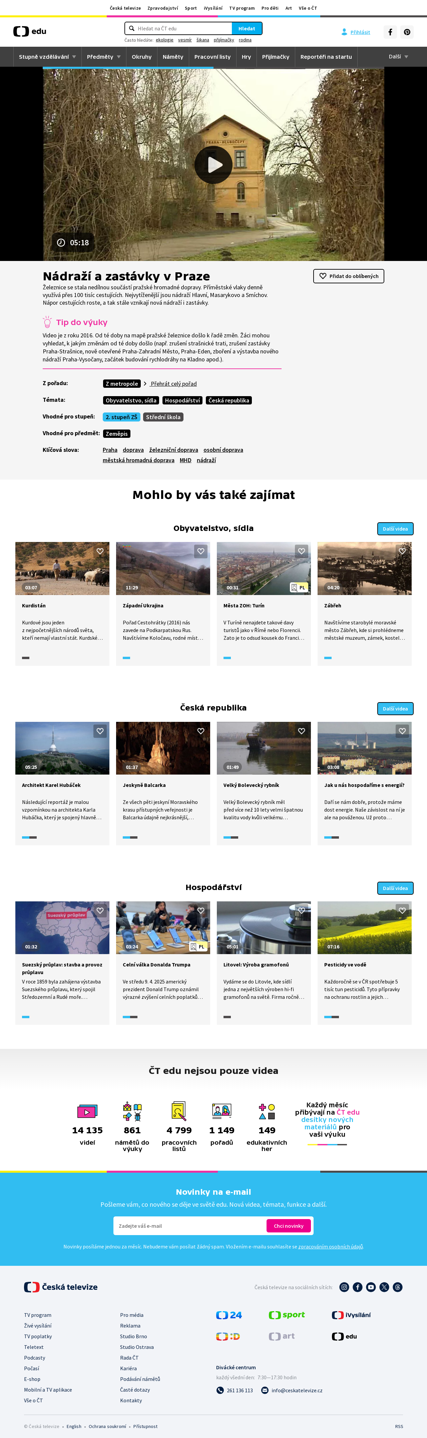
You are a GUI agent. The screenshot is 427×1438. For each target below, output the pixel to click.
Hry (246, 57)
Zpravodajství (162, 8)
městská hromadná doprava (138, 460)
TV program (242, 8)
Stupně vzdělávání (44, 57)
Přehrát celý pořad (173, 383)
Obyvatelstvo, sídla (131, 400)
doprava (133, 450)
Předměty (100, 57)
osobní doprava (223, 450)
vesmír (185, 40)
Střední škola (163, 417)
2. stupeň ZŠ (121, 417)
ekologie (164, 40)
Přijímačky (276, 57)
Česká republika (228, 400)
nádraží (206, 460)
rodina (245, 40)
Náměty (173, 57)
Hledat (247, 28)
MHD (185, 460)
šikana (202, 40)
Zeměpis (117, 434)
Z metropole (122, 383)
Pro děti (270, 8)
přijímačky (224, 40)
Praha (110, 450)
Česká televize (125, 8)
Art (289, 8)
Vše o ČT (308, 8)
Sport (191, 8)
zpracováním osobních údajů (330, 1244)
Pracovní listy (212, 57)
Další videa (395, 528)
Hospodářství (182, 400)
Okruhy (142, 57)
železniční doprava (173, 450)
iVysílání (213, 8)
